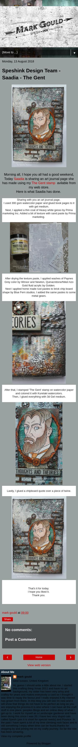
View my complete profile (16, 736)
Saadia (19, 179)
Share (7, 619)
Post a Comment (20, 639)
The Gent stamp (44, 183)
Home (39, 657)
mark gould (24, 676)
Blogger (46, 743)
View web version (39, 665)
